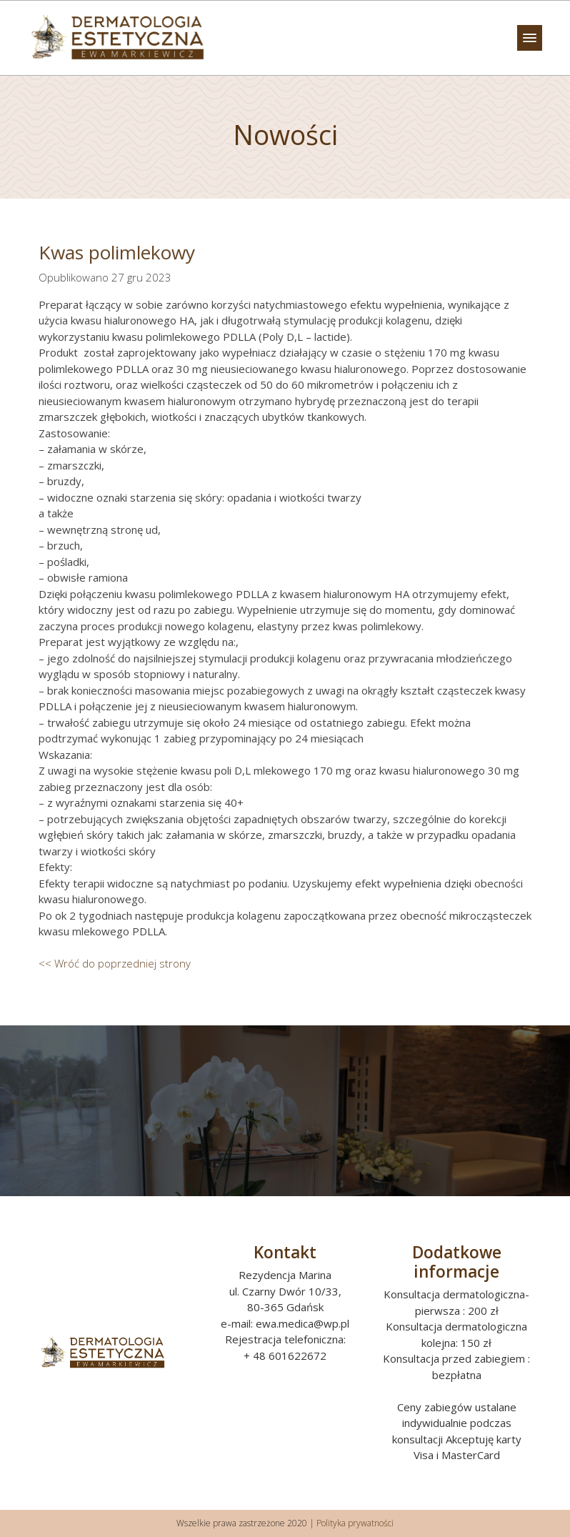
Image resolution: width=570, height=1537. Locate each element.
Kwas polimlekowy (117, 252)
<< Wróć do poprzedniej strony (115, 963)
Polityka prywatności (355, 1523)
